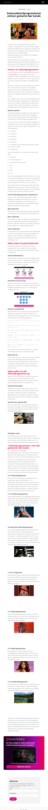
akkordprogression (14, 74)
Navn (11, 788)
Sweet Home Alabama (25, 318)
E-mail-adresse (13, 793)
